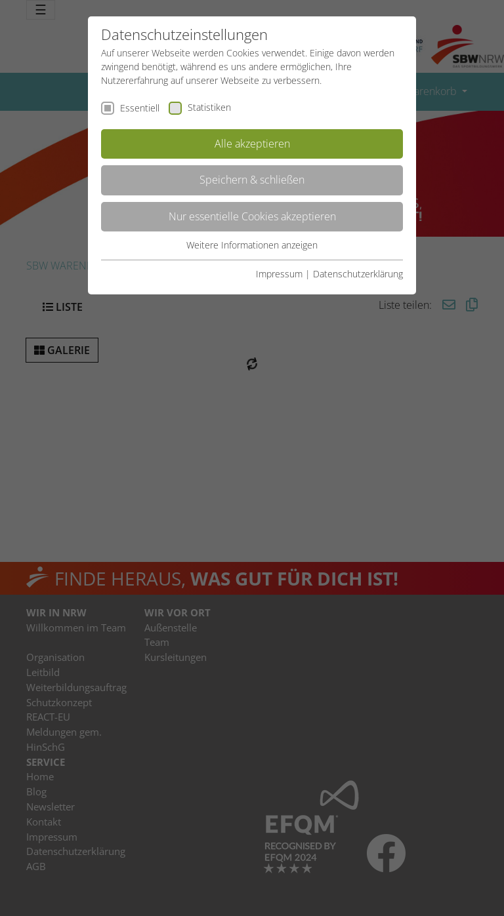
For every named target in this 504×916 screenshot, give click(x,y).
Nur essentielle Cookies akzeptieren (252, 216)
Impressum (279, 274)
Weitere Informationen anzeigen (252, 245)
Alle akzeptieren (252, 143)
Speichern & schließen (252, 179)
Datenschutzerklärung (358, 274)
